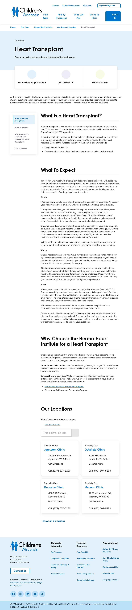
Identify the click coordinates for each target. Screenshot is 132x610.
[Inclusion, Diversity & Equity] (60, 566)
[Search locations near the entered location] (75, 433)
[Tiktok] (42, 594)
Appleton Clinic (60, 450)
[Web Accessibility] (110, 567)
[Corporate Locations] (60, 558)
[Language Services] (111, 580)
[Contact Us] (19, 571)
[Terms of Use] (108, 573)
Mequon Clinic (100, 487)
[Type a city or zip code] (56, 433)
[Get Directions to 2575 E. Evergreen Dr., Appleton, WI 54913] (62, 460)
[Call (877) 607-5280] (59, 471)
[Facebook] (13, 594)
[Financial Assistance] (86, 558)
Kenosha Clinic (60, 487)
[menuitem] (24, 119)
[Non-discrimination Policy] (112, 559)
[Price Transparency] (85, 574)
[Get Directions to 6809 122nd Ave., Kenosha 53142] (62, 498)
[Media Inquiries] (58, 574)
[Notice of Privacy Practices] (112, 550)
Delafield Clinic (100, 450)
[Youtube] (35, 594)
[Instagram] (21, 594)
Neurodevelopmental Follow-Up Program (64, 386)
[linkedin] (28, 594)
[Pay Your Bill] (82, 552)
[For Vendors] (56, 552)
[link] (55, 6)
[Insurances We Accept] (86, 566)
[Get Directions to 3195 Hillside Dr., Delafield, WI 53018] (102, 460)
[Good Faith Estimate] (86, 580)
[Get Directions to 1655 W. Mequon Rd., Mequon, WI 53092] (102, 498)
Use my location (50, 424)
